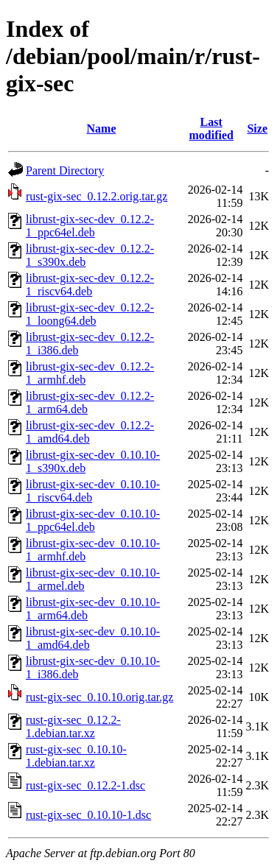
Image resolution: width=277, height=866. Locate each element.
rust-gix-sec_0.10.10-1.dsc (88, 815)
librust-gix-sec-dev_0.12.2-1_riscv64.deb (90, 285)
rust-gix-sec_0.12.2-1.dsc (85, 785)
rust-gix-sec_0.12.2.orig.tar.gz (96, 196)
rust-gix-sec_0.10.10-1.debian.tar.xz (76, 756)
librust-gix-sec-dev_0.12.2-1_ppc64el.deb (90, 226)
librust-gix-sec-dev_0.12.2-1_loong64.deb (90, 314)
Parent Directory (65, 170)
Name (101, 128)
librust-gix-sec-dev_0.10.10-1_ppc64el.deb (93, 520)
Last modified (211, 128)
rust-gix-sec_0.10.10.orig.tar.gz (99, 697)
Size (257, 128)
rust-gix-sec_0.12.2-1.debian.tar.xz (73, 726)
